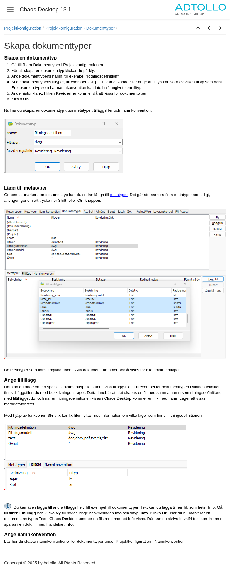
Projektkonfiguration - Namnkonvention (150, 541)
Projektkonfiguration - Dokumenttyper (80, 28)
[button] (198, 28)
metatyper (119, 194)
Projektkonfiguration (22, 28)
